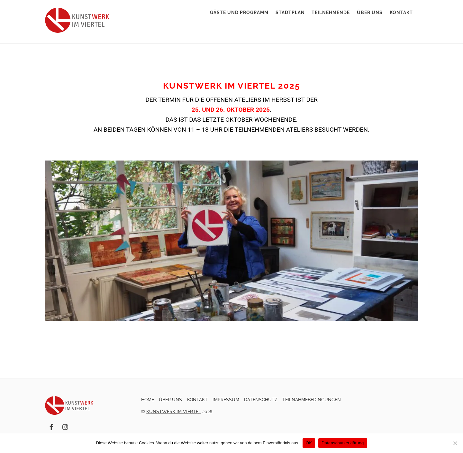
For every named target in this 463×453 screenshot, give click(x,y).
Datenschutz (260, 399)
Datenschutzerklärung (343, 442)
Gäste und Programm (239, 12)
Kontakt (401, 12)
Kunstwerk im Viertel (173, 411)
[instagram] (65, 426)
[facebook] (51, 426)
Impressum (226, 399)
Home (147, 399)
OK (309, 442)
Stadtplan (290, 12)
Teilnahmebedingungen (311, 399)
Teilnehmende (331, 12)
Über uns (370, 12)
